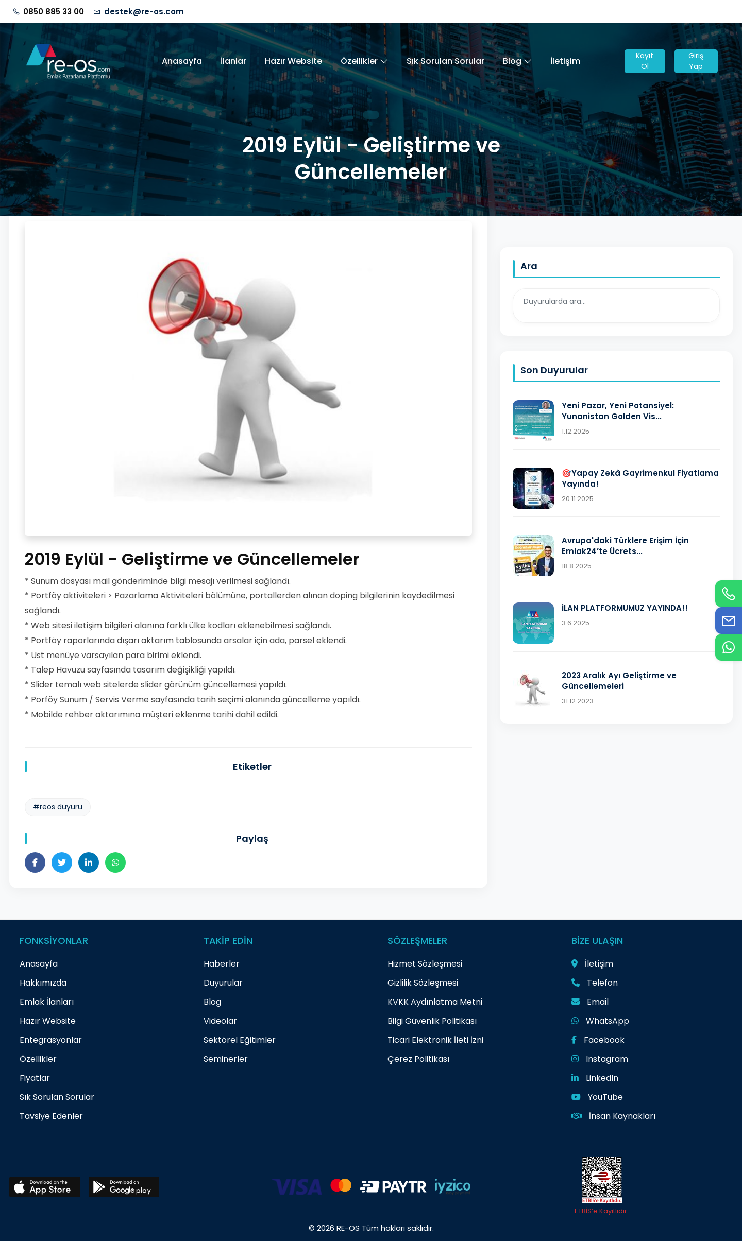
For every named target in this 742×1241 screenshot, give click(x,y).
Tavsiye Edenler (51, 1116)
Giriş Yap (695, 61)
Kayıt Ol (644, 61)
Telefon (594, 983)
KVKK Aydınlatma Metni (434, 1002)
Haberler (222, 964)
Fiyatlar (35, 1078)
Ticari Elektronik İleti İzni (435, 1040)
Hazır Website (293, 61)
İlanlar (233, 61)
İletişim (565, 61)
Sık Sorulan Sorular (445, 61)
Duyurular (223, 983)
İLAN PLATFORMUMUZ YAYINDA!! (625, 607)
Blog (517, 61)
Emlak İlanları (47, 1002)
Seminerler (226, 1059)
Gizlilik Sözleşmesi (422, 983)
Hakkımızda (43, 983)
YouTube (597, 1097)
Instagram (599, 1059)
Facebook (598, 1040)
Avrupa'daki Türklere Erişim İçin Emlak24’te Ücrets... (625, 546)
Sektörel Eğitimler (240, 1040)
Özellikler (364, 61)
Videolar (220, 1021)
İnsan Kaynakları (613, 1116)
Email (590, 1002)
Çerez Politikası (418, 1059)
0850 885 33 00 (53, 11)
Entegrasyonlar (51, 1040)
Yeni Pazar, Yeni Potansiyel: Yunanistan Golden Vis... (618, 411)
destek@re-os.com (144, 11)
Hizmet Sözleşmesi (424, 964)
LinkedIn (594, 1078)
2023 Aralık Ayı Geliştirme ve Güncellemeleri (619, 681)
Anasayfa (182, 61)
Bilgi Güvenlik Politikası (432, 1021)
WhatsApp (600, 1021)
